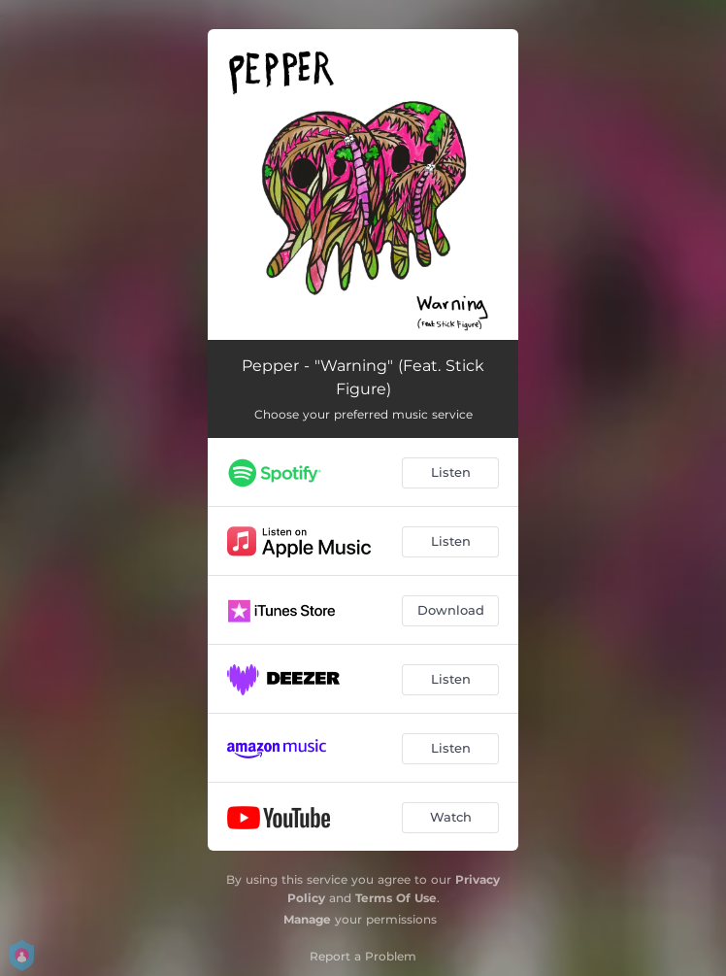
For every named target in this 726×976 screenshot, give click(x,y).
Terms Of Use (396, 898)
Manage (307, 919)
